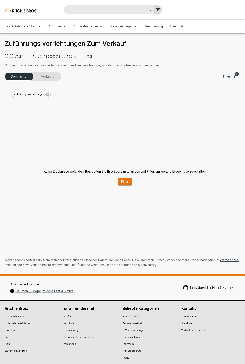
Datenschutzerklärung (17, 348)
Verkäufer (69, 294)
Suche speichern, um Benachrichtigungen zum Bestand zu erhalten (160, 106)
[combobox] (32, 94)
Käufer (67, 287)
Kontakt (228, 258)
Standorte (176, 26)
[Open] (66, 94)
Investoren (11, 300)
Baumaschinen (131, 287)
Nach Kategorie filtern (24, 26)
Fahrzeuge (129, 314)
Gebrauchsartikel (132, 294)
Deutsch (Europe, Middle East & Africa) (45, 261)
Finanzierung (154, 26)
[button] (102, 95)
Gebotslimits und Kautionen (79, 307)
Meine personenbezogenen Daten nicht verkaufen (94, 348)
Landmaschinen (132, 307)
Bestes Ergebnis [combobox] (210, 78)
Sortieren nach (205, 72)
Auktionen (58, 26)
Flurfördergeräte (132, 321)
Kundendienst (189, 287)
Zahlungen (70, 314)
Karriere (9, 307)
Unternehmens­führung (18, 294)
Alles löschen (136, 94)
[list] (185, 78)
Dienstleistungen (124, 26)
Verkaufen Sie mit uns (193, 300)
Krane (126, 328)
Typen (11, 114)
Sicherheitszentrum (16, 321)
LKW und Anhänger (134, 300)
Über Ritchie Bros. (15, 287)
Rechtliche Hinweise (48, 348)
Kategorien (13, 101)
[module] (171, 78)
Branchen (13, 88)
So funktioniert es (88, 26)
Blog (7, 314)
